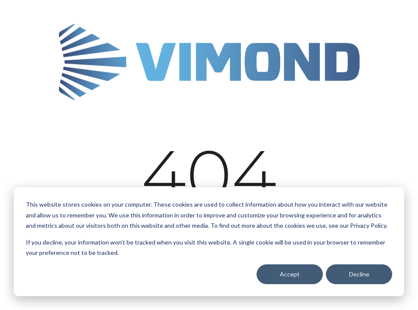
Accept (290, 274)
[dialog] (209, 241)
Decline (359, 274)
